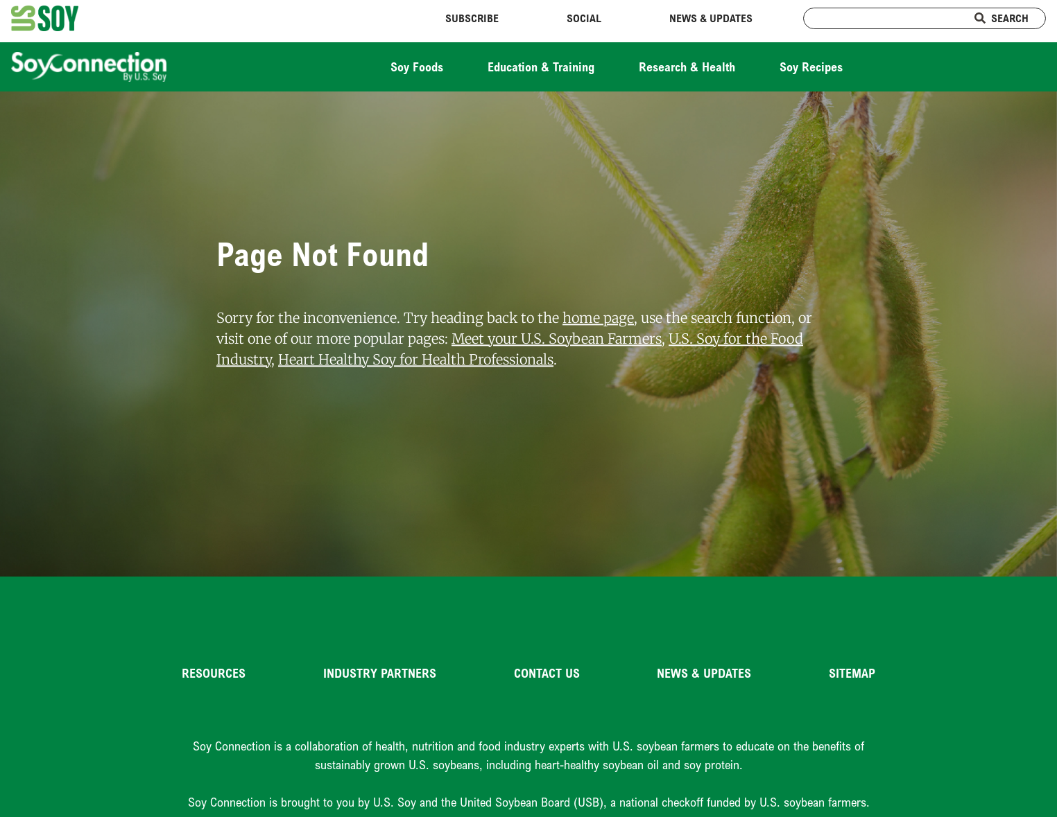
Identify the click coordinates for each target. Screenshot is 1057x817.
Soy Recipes (811, 66)
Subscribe (472, 18)
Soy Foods (416, 66)
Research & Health (687, 66)
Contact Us (547, 672)
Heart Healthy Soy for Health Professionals (415, 359)
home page (598, 317)
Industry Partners (379, 672)
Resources (214, 672)
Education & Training (541, 66)
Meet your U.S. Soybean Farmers (557, 338)
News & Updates (711, 18)
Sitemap (852, 672)
